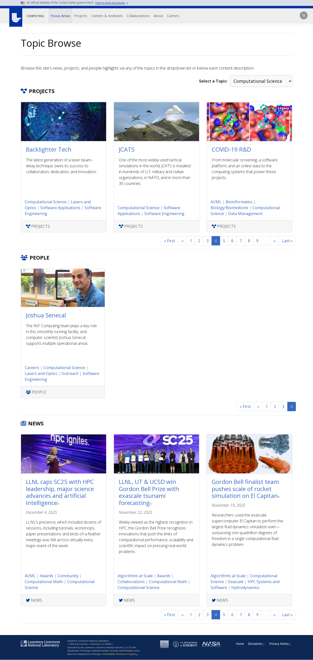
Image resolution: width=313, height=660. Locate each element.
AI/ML (216, 201)
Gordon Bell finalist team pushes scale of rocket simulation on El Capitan (246, 489)
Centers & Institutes (107, 15)
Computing (35, 16)
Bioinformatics (239, 201)
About (158, 15)
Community (67, 575)
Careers (173, 15)
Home (240, 644)
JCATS (126, 149)
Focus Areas (60, 15)
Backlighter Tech (48, 149)
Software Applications (60, 207)
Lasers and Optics (41, 373)
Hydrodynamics (245, 587)
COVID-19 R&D (231, 149)
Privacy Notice (280, 644)
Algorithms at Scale (135, 575)
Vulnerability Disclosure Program (120, 654)
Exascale (236, 581)
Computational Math (44, 581)
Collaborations (138, 15)
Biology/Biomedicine (229, 207)
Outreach (69, 373)
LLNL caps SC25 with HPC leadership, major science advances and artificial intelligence (60, 492)
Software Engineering (164, 213)
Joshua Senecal (46, 315)
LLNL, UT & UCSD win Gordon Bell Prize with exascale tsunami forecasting (149, 492)
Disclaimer (257, 644)
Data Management (245, 213)
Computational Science (46, 201)
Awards (46, 575)
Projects (80, 15)
